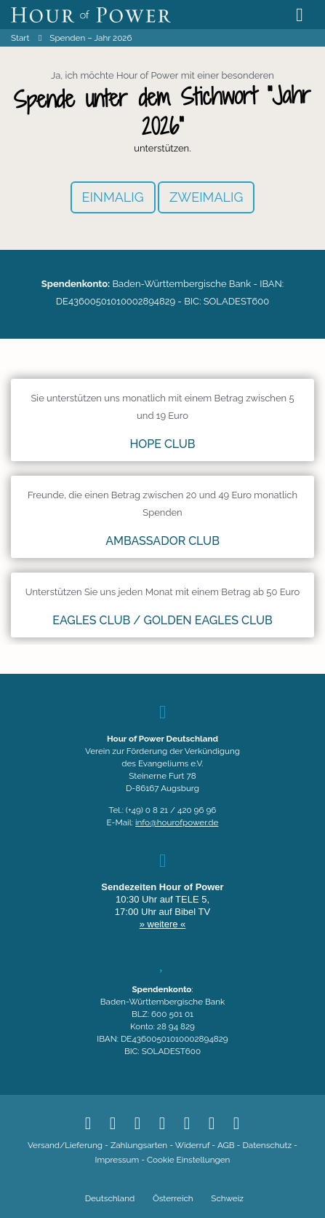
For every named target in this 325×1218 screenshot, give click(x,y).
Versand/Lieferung (65, 1145)
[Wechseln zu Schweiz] (226, 1199)
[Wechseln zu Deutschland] (108, 1199)
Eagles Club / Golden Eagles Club (162, 620)
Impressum (117, 1160)
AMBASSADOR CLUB (162, 541)
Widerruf (192, 1145)
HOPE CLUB (162, 444)
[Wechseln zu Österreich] (171, 1199)
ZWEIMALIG (206, 197)
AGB (226, 1145)
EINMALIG (113, 197)
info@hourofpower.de (176, 822)
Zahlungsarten (139, 1145)
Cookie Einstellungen (188, 1160)
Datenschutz (267, 1145)
